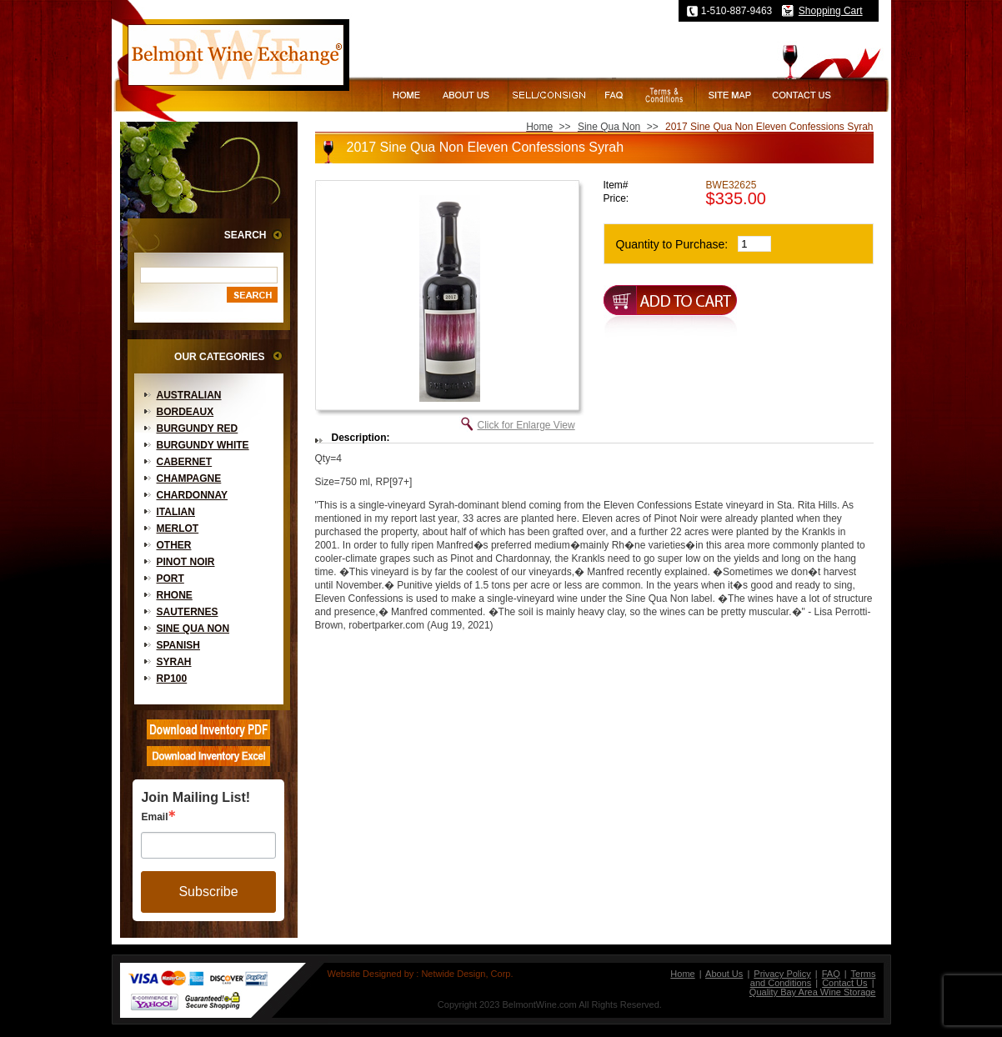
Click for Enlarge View (526, 425)
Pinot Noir (186, 562)
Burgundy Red (197, 428)
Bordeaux (185, 412)
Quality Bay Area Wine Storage (812, 992)
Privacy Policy (782, 974)
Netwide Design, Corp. (467, 974)
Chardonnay (192, 495)
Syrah (174, 662)
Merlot (178, 528)
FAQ (831, 974)
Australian (189, 395)
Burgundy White (203, 445)
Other (174, 545)
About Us (724, 974)
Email (154, 817)
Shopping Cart (831, 11)
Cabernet (185, 462)
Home (539, 127)
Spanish (178, 645)
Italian (176, 512)
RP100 (172, 678)
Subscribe (208, 891)
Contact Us (844, 983)
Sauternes (187, 612)
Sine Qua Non (193, 628)
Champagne (189, 478)
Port (170, 578)
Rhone (175, 595)
